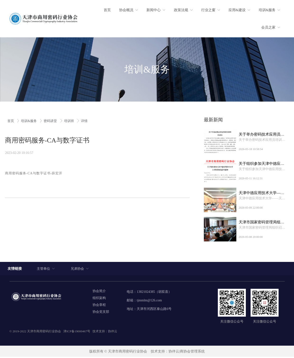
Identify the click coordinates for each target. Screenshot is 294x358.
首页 (11, 121)
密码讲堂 (51, 121)
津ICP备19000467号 (76, 332)
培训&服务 (29, 121)
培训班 (69, 121)
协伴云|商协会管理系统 (186, 352)
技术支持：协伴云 (105, 332)
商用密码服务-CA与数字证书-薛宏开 (34, 173)
